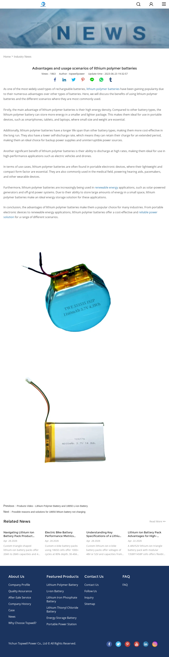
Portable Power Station (62, 624)
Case (11, 610)
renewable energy (106, 187)
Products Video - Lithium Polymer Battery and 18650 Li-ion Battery (52, 506)
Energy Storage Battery (61, 618)
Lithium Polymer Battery (62, 585)
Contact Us (91, 585)
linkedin (64, 79)
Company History (19, 604)
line (92, 79)
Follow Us (90, 591)
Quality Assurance (20, 591)
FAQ (125, 585)
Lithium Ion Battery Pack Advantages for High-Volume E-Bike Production (146, 534)
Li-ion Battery (55, 591)
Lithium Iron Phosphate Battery (62, 599)
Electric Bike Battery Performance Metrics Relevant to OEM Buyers (61, 534)
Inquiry (89, 597)
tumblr (110, 79)
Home (7, 56)
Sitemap (89, 604)
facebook (55, 79)
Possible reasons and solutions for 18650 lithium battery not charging (48, 511)
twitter (73, 79)
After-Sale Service (19, 597)
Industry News (22, 56)
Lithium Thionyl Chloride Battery (62, 609)
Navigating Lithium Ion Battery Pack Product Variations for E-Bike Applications (18, 534)
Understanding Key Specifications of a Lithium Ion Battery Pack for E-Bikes (104, 534)
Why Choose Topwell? (22, 623)
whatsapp (101, 79)
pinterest (82, 79)
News (12, 616)
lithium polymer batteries (103, 89)
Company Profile (19, 585)
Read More (158, 521)
